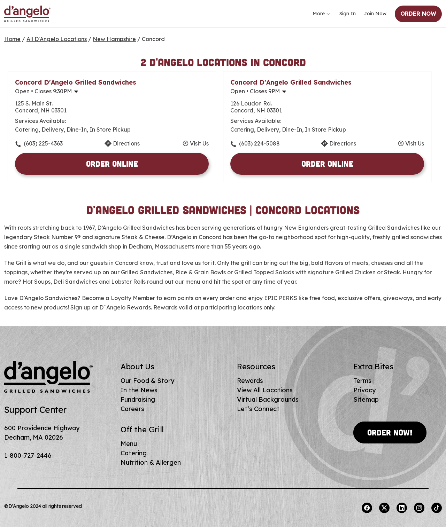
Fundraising (138, 399)
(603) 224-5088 (259, 143)
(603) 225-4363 (43, 143)
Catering (134, 453)
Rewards (250, 381)
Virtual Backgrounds (268, 399)
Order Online (112, 163)
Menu (129, 444)
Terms (362, 381)
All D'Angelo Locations (56, 39)
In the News (139, 390)
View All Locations (265, 390)
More (322, 14)
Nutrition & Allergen (151, 462)
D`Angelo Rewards (125, 307)
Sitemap (366, 399)
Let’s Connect (258, 409)
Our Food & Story (147, 381)
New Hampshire (114, 39)
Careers (132, 409)
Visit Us (199, 143)
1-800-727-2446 (28, 455)
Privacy (364, 390)
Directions (126, 143)
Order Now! (390, 432)
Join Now (375, 13)
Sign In (347, 13)
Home (12, 39)
